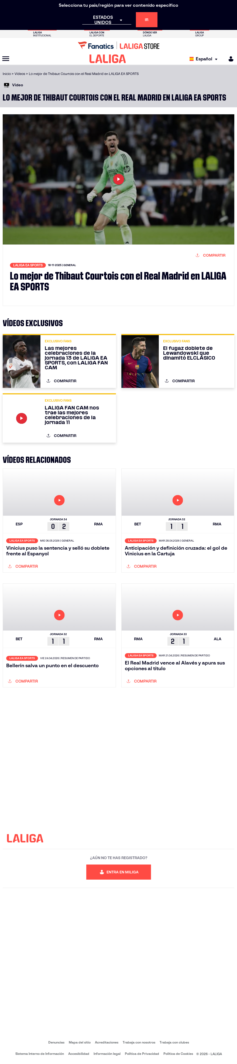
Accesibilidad (78, 1053)
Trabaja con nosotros (139, 1042)
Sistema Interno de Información (39, 1053)
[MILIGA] (229, 58)
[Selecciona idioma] (204, 59)
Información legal (107, 1053)
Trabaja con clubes (174, 1042)
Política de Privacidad (142, 1053)
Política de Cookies (178, 1053)
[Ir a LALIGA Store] (118, 45)
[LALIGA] (108, 58)
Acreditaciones (106, 1042)
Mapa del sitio (80, 1042)
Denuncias (56, 1042)
